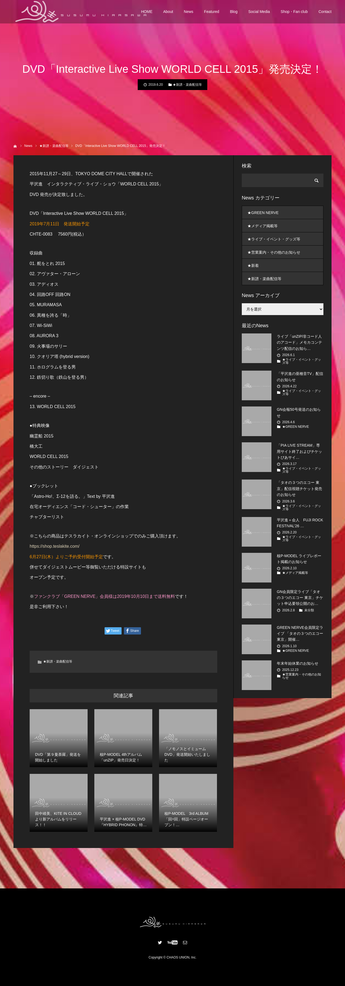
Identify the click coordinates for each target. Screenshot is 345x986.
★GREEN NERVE (263, 213)
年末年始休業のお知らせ (297, 663)
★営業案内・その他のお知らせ (273, 252)
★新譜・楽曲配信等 (187, 84)
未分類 (309, 610)
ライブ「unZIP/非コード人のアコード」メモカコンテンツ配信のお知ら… (299, 342)
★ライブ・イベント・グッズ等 (273, 239)
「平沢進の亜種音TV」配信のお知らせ (300, 376)
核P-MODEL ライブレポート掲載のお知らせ (299, 559)
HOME (147, 13)
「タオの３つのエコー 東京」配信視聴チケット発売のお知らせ (299, 488)
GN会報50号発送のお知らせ (299, 412)
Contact (325, 13)
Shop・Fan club (294, 13)
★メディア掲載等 (262, 226)
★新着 (253, 265)
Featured (211, 13)
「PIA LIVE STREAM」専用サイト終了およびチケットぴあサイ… (299, 451)
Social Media (259, 13)
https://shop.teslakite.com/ (55, 546)
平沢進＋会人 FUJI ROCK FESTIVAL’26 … (300, 523)
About (168, 13)
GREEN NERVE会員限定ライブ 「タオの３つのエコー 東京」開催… (300, 633)
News (188, 13)
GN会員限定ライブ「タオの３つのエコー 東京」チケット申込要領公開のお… (300, 597)
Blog (233, 13)
